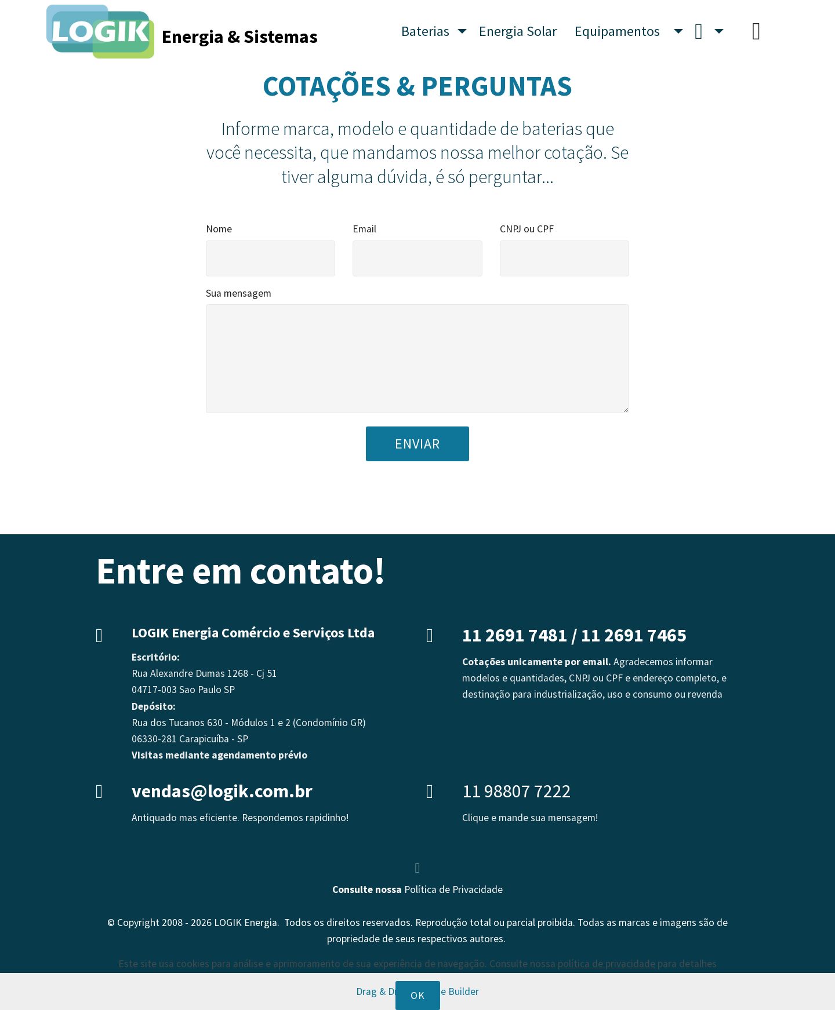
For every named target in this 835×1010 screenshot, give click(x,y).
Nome (219, 229)
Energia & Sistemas (240, 31)
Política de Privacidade (453, 889)
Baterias (428, 31)
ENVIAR (417, 444)
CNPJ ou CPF (527, 229)
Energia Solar (520, 31)
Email (364, 229)
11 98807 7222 (516, 791)
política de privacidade (606, 989)
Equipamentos (623, 31)
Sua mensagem (238, 293)
